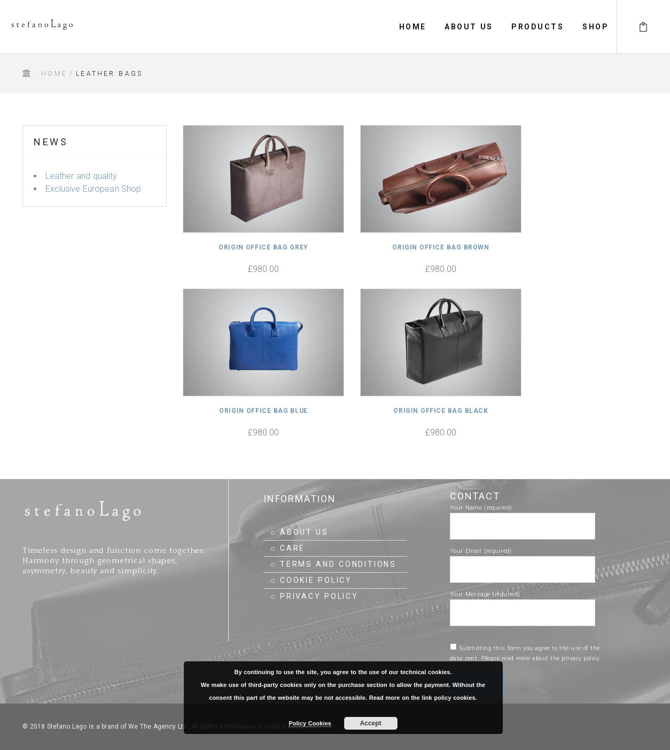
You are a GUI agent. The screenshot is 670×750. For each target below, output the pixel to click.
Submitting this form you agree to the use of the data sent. (525, 653)
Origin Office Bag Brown (440, 247)
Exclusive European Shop (93, 189)
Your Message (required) (522, 603)
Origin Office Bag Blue (263, 411)
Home (54, 73)
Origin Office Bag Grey (263, 247)
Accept (370, 723)
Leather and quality (81, 176)
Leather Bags (109, 73)
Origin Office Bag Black (440, 411)
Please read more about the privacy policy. (541, 658)
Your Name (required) (522, 517)
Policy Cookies (310, 723)
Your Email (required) (522, 560)
